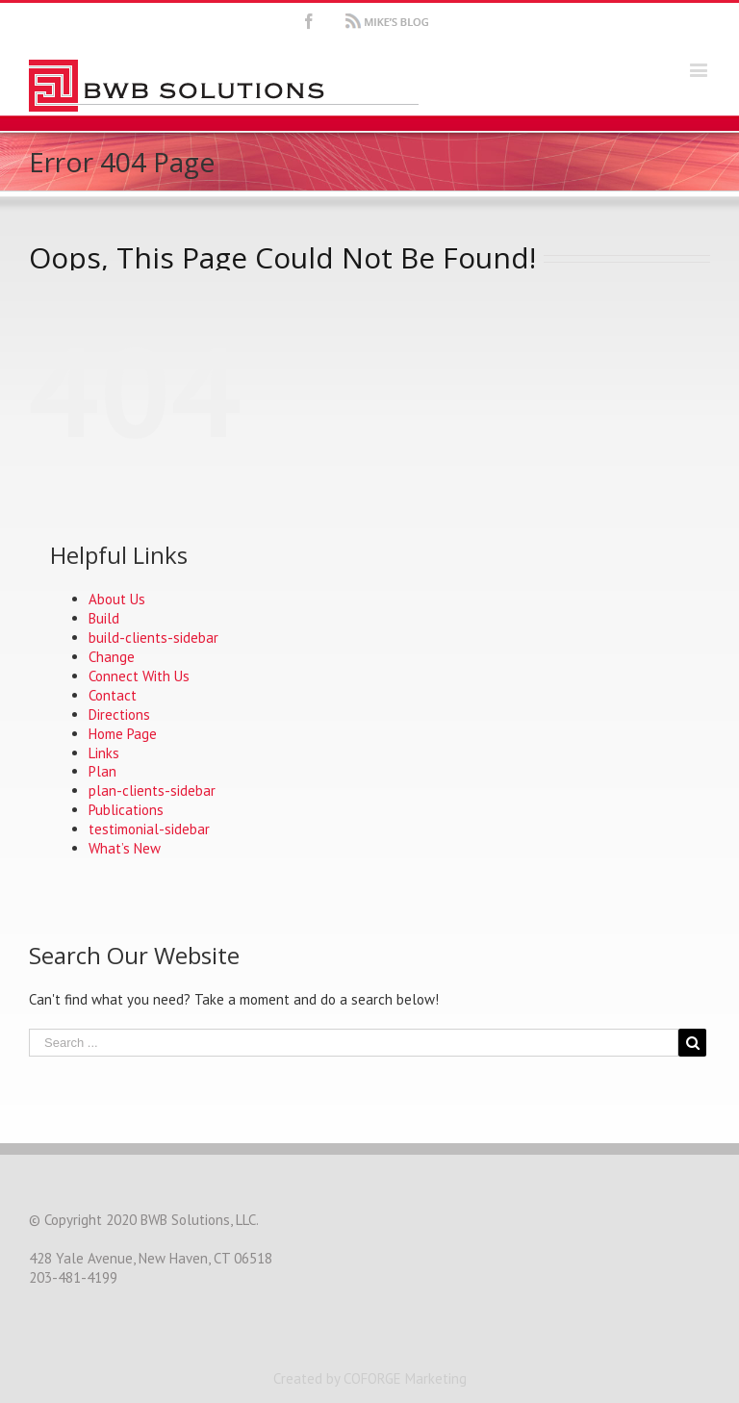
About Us (117, 599)
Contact (113, 695)
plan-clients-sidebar (152, 790)
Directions (119, 714)
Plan (102, 771)
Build (104, 618)
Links (104, 753)
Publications (126, 810)
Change (112, 657)
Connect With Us (139, 676)
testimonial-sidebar (149, 829)
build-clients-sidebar (153, 637)
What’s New (125, 848)
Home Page (123, 734)
